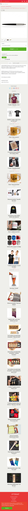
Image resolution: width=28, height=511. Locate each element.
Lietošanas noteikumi (13, 496)
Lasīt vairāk (12, 505)
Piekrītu (7, 508)
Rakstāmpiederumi (8, 6)
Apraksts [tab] (10, 63)
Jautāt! (4, 57)
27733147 (15, 494)
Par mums (13, 499)
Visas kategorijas (14, 501)
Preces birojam (3, 6)
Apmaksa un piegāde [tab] (16, 63)
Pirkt (14, 49)
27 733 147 (7, 59)
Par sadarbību (14, 498)
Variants (3, 43)
